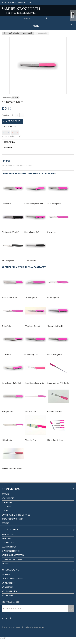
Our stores (6, 506)
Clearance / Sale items (12, 559)
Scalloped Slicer (8, 411)
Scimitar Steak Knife (9, 297)
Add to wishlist (9, 126)
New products (8, 498)
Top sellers (7, 502)
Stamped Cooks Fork (55, 411)
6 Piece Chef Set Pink (55, 440)
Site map (5, 523)
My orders (6, 574)
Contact (5, 511)
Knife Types (6, 538)
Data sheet (9, 148)
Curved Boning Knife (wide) (34, 383)
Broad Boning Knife (54, 204)
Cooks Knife (6, 204)
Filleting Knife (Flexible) (10, 232)
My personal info (9, 591)
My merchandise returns (12, 579)
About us (6, 563)
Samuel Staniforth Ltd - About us (16, 515)
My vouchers (7, 595)
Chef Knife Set (8, 543)
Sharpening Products (11, 551)
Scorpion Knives (9, 547)
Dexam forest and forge (12, 519)
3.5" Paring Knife (8, 261)
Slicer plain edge (30, 411)
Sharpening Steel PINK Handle (58, 383)
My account (12, 2)
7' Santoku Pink (30, 440)
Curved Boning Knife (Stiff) (34, 204)
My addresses (8, 587)
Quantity (5, 115)
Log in (30, 2)
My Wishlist (22, 2)
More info (9, 142)
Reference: (6, 98)
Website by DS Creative (34, 627)
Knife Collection (9, 534)
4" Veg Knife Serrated (32, 326)
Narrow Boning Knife (32, 232)
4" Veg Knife (51, 232)
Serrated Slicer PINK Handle (12, 468)
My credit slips (8, 583)
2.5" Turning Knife (30, 297)
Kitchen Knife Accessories (13, 555)
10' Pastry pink (7, 440)
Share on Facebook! (12, 136)
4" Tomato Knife (30, 261)
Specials (5, 494)
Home (4, 2)
